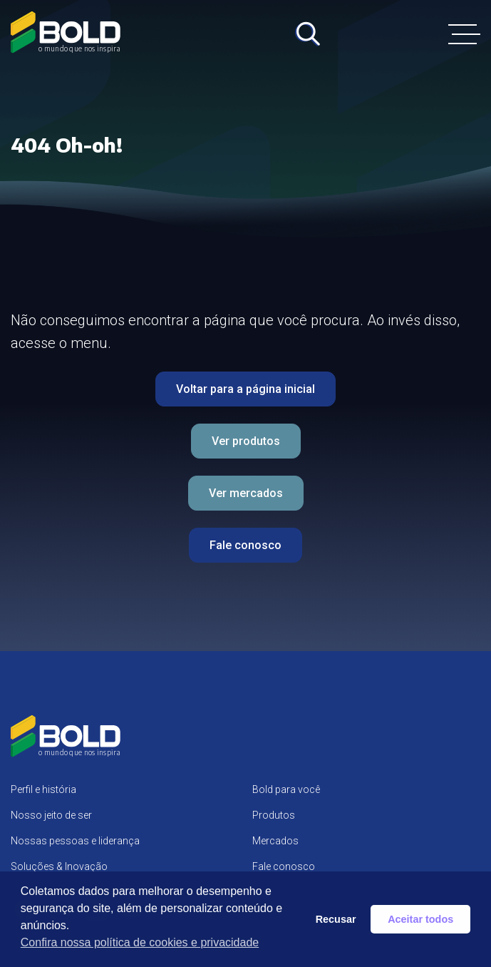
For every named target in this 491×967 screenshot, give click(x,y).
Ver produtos (246, 441)
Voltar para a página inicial (245, 389)
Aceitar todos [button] (420, 919)
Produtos (273, 815)
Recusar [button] (336, 919)
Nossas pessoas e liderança (75, 840)
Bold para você (286, 789)
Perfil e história (43, 789)
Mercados (275, 840)
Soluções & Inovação (59, 866)
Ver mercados (246, 493)
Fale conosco (245, 545)
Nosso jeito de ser (51, 815)
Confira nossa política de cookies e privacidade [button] (140, 942)
